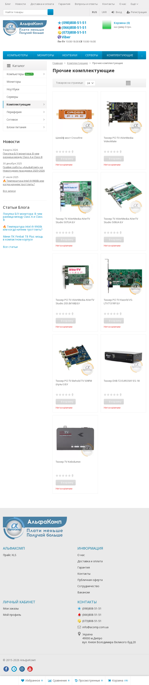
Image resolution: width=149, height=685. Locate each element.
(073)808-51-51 (74, 32)
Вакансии (83, 592)
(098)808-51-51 (74, 22)
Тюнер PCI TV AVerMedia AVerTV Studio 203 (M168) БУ (75, 301)
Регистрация (137, 12)
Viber (66, 37)
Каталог (16, 66)
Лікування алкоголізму (51, 660)
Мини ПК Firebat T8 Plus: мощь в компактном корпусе (23, 238)
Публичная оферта (90, 580)
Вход (117, 12)
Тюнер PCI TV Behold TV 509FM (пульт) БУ (74, 382)
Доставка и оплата (42, 4)
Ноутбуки (69, 55)
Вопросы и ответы (86, 4)
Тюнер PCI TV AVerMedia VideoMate (118, 139)
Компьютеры (17, 55)
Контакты (108, 4)
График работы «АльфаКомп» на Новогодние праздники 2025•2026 (24, 168)
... (142, 55)
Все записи (9, 191)
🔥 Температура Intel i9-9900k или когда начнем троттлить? (23, 182)
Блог (8, 4)
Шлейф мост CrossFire (69, 137)
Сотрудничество (88, 586)
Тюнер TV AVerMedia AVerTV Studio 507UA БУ (73, 220)
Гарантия (64, 4)
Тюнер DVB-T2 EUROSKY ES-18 (121, 380)
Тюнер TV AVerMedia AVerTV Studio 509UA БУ (121, 220)
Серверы (91, 55)
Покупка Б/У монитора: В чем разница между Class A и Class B (22, 155)
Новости (20, 4)
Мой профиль (12, 615)
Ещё (134, 4)
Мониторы (45, 55)
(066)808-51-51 (74, 27)
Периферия (14, 112)
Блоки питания (16, 127)
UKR (104, 12)
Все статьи (10, 247)
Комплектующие (120, 55)
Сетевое (12, 119)
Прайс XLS (9, 555)
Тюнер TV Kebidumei (68, 461)
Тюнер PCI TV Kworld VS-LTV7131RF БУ (118, 301)
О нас (122, 4)
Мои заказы (11, 608)
